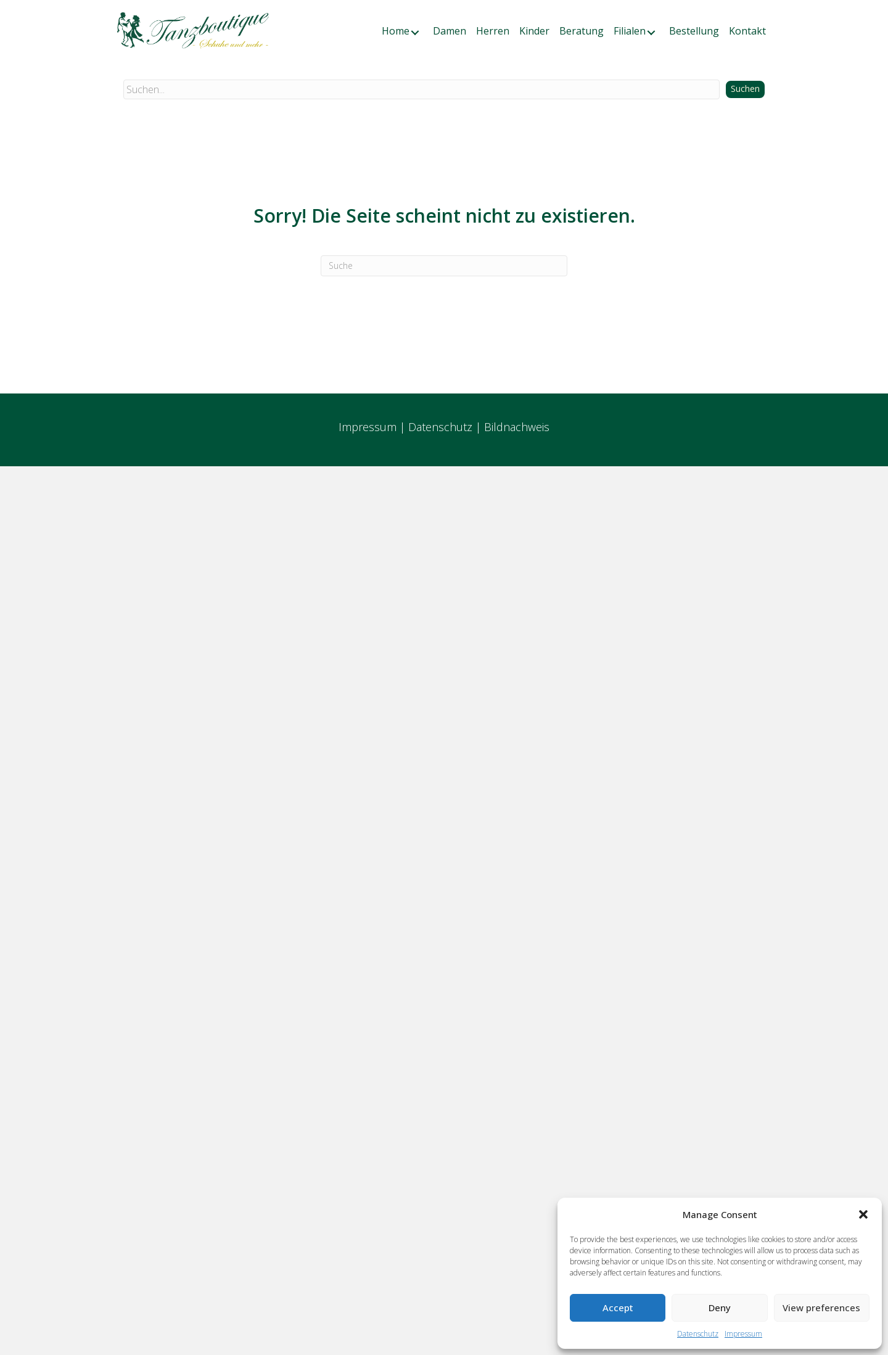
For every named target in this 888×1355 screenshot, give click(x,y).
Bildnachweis (516, 426)
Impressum (743, 1333)
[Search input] (421, 89)
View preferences (821, 1307)
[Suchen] (444, 265)
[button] (863, 1214)
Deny (720, 1307)
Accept (617, 1307)
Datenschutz (697, 1333)
